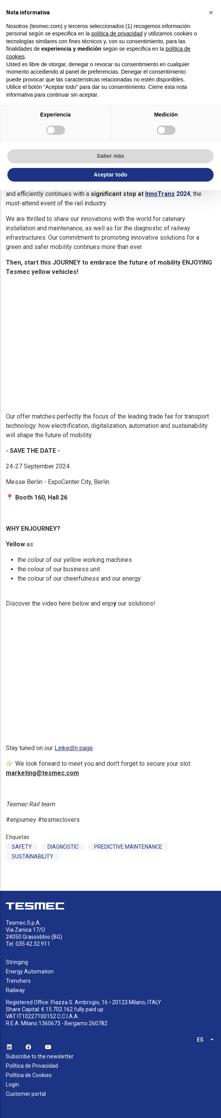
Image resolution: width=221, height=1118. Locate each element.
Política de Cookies (29, 1075)
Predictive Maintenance (128, 847)
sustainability (32, 856)
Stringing (17, 962)
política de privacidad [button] (117, 33)
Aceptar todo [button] (110, 174)
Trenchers (18, 981)
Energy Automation (30, 971)
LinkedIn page (73, 748)
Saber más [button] (111, 156)
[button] (211, 12)
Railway (15, 990)
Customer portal (26, 1094)
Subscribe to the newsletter (40, 1056)
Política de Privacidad (32, 1066)
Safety (22, 847)
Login (12, 1084)
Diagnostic (63, 847)
